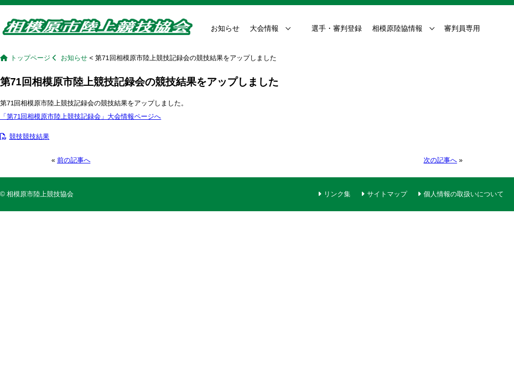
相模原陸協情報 (397, 28)
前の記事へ (73, 160)
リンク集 (337, 194)
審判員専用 (462, 28)
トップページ (30, 58)
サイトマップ (387, 194)
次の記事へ (440, 160)
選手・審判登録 (336, 28)
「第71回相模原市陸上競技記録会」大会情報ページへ (80, 116)
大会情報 (264, 28)
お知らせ (225, 28)
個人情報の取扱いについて (464, 194)
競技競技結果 (24, 136)
